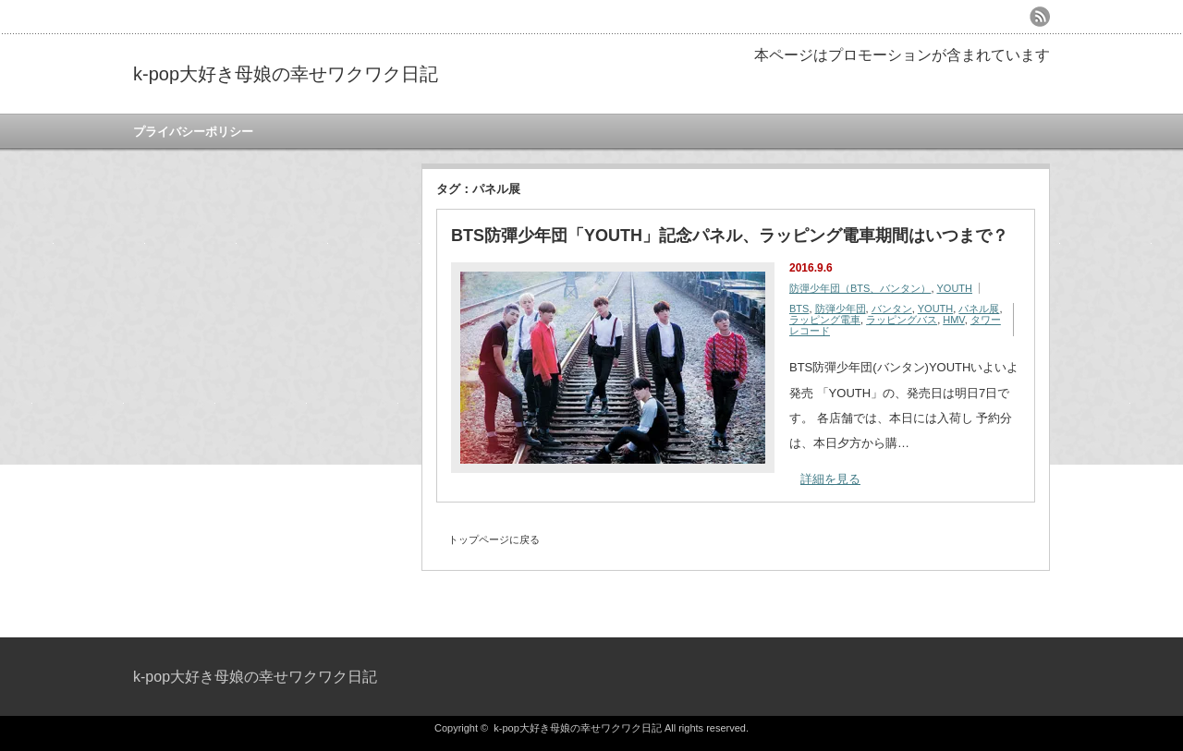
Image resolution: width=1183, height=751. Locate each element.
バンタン (892, 308)
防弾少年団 (840, 308)
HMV (953, 319)
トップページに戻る (494, 539)
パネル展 (978, 308)
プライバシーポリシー (193, 132)
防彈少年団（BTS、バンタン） (860, 288)
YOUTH (955, 288)
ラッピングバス (901, 319)
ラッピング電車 (824, 319)
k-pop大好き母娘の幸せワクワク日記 (285, 74)
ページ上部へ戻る (1167, 597)
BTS (799, 308)
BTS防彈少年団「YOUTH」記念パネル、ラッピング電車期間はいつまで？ (729, 235)
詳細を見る (830, 479)
